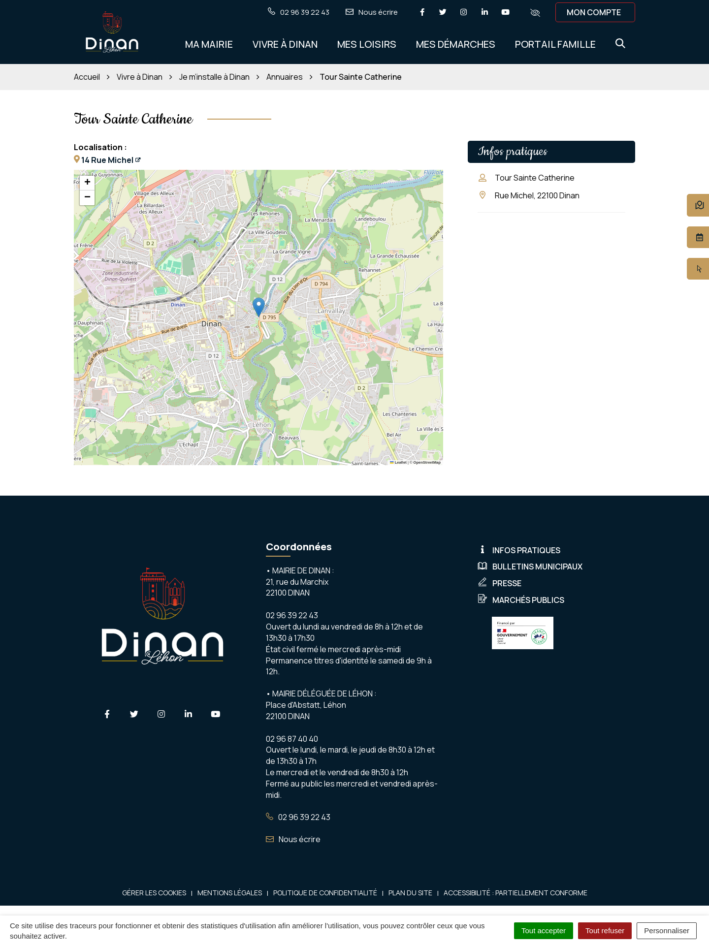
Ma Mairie (209, 44)
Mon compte (594, 12)
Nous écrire (293, 839)
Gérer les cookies (154, 892)
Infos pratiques (519, 550)
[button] (259, 307)
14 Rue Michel (107, 160)
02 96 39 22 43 (298, 817)
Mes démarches (455, 44)
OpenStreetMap (427, 462)
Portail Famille (555, 44)
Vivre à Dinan (285, 44)
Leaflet (398, 462)
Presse (499, 583)
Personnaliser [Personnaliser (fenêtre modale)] (666, 930)
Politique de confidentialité (325, 892)
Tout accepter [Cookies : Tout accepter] (543, 930)
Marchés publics (521, 600)
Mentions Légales (229, 892)
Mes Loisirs (366, 44)
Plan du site (410, 892)
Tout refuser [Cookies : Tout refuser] (604, 930)
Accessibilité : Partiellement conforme (515, 892)
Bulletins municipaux (530, 566)
